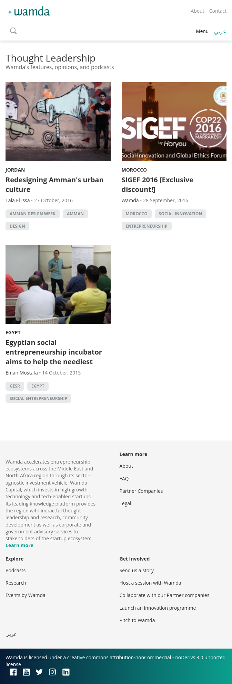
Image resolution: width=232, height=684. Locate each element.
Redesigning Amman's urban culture (55, 184)
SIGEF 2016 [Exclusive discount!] (158, 184)
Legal (125, 503)
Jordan (15, 169)
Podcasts (16, 570)
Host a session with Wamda (150, 582)
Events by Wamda (26, 595)
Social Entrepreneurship (38, 398)
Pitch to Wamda (137, 620)
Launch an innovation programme (158, 608)
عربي (220, 31)
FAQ (124, 478)
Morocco (134, 169)
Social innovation (180, 214)
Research (16, 582)
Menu (202, 31)
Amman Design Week (33, 214)
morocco (137, 214)
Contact (217, 11)
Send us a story (137, 570)
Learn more (19, 545)
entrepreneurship (147, 226)
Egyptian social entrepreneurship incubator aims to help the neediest (54, 352)
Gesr (15, 386)
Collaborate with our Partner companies (165, 595)
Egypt (13, 332)
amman (75, 214)
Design (17, 226)
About (197, 11)
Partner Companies (141, 491)
